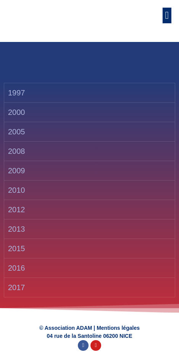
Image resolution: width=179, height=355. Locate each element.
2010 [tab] (16, 190)
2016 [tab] (16, 268)
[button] (167, 15)
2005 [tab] (16, 131)
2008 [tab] (16, 151)
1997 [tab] (16, 93)
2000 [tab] (16, 112)
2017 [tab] (16, 287)
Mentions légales (118, 328)
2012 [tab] (16, 209)
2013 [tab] (16, 229)
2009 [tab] (16, 170)
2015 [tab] (16, 248)
